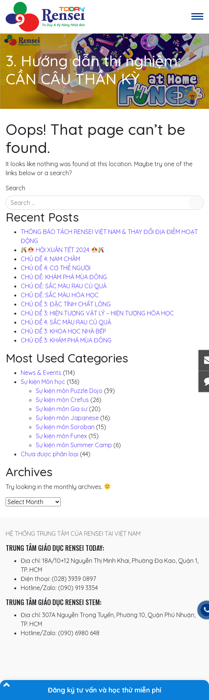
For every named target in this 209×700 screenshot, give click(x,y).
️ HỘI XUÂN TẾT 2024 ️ (62, 250)
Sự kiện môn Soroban (65, 427)
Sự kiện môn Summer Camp (74, 445)
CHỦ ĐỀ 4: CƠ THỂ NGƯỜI (55, 268)
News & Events (41, 372)
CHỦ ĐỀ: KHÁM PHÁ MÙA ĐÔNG (64, 277)
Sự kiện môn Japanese (67, 418)
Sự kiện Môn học (43, 381)
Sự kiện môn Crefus (62, 399)
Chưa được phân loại (49, 454)
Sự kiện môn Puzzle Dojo (69, 390)
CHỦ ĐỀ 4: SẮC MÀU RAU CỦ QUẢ (66, 322)
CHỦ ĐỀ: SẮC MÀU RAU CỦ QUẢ (64, 286)
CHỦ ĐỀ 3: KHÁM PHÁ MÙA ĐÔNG (66, 340)
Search (15, 188)
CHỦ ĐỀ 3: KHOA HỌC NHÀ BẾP (63, 331)
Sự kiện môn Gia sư (61, 409)
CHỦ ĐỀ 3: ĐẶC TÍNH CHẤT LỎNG (66, 304)
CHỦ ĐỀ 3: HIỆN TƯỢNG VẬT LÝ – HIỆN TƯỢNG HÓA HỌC (97, 313)
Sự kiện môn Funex (61, 436)
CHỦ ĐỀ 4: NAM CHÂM (50, 259)
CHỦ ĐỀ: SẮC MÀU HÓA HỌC (60, 295)
